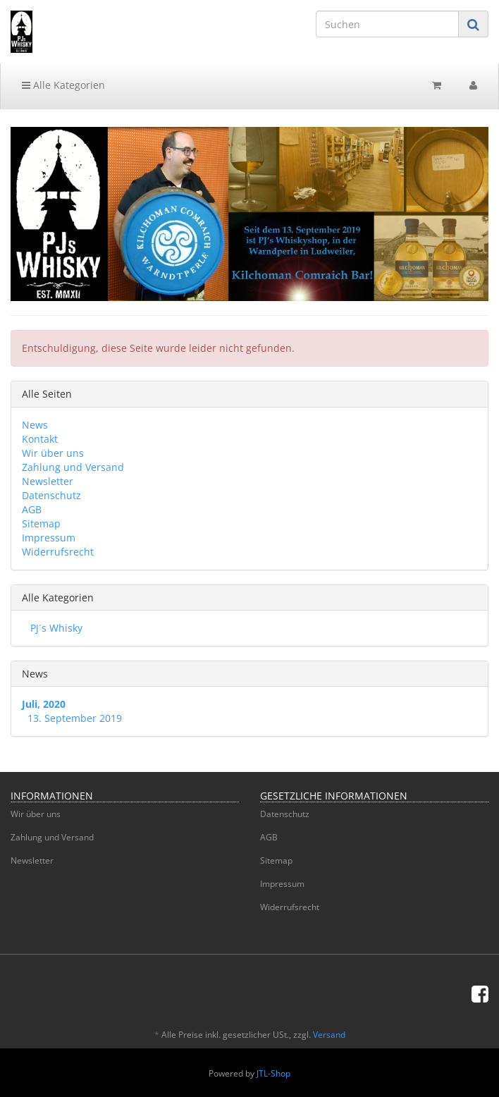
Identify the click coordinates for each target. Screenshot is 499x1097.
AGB (32, 509)
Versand (329, 1035)
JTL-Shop (273, 1073)
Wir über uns (53, 453)
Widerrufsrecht (58, 551)
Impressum (48, 537)
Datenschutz (51, 495)
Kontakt (40, 439)
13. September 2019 (74, 718)
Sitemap (41, 523)
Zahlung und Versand (73, 467)
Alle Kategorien (63, 85)
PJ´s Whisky (54, 628)
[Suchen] (387, 24)
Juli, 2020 (44, 704)
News (35, 424)
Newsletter (47, 481)
